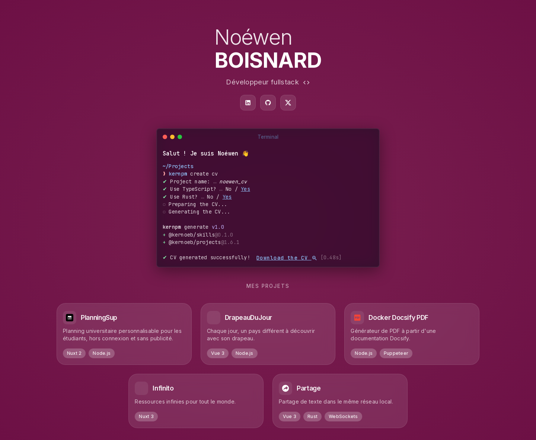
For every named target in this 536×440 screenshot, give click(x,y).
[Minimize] (172, 137)
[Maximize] (180, 137)
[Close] (165, 137)
